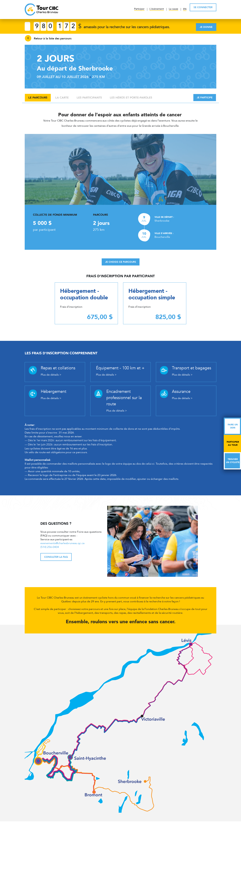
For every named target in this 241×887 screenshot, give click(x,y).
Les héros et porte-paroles (131, 98)
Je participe (205, 97)
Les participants (89, 98)
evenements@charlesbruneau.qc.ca (62, 543)
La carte (62, 98)
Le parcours (37, 98)
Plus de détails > (51, 375)
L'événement (157, 9)
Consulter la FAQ (56, 557)
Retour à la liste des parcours (48, 38)
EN (184, 9)
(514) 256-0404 (49, 547)
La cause (173, 9)
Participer (139, 9)
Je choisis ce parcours (120, 262)
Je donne (206, 27)
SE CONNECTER (203, 7)
